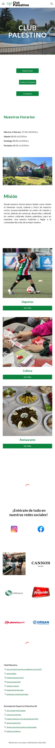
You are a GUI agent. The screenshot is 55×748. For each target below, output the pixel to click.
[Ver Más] (27, 308)
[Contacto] (27, 93)
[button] (3, 4)
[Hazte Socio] (27, 71)
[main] (27, 31)
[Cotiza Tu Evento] (27, 82)
